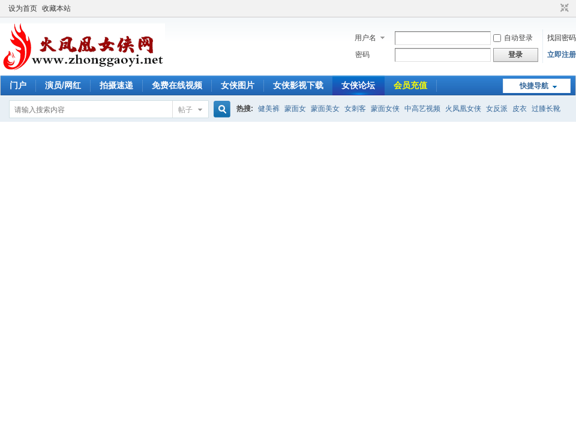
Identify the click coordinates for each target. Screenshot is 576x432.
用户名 (365, 38)
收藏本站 (56, 8)
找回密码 (561, 38)
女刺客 (355, 108)
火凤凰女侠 (463, 108)
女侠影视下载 (298, 85)
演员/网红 (63, 85)
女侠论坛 (358, 85)
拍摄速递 (116, 85)
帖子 (185, 110)
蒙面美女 (325, 108)
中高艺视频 (422, 108)
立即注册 (561, 54)
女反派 (497, 108)
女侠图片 (237, 85)
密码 (362, 54)
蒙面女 (295, 108)
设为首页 (22, 8)
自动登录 (513, 38)
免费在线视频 (177, 85)
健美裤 (269, 108)
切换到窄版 (563, 8)
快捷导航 (534, 86)
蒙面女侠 (385, 108)
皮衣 (519, 108)
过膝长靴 (546, 108)
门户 (18, 85)
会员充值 (410, 85)
